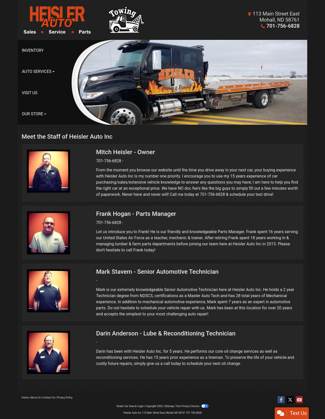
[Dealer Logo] (92, 20)
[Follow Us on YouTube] (299, 400)
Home (25, 397)
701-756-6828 (283, 26)
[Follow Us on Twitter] (290, 400)
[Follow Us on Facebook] (281, 400)
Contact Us (49, 397)
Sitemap (169, 406)
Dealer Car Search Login (130, 406)
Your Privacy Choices (192, 406)
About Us (35, 397)
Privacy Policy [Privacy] (65, 397)
